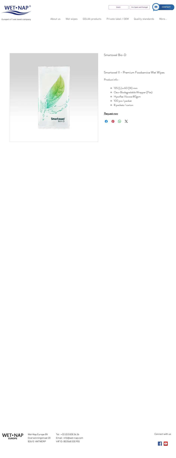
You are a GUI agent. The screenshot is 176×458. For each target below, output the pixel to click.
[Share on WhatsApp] (120, 121)
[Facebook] (160, 444)
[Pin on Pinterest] (113, 121)
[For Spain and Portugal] (140, 7)
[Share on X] (126, 121)
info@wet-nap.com (73, 438)
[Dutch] (118, 7)
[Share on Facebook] (106, 121)
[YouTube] (166, 444)
